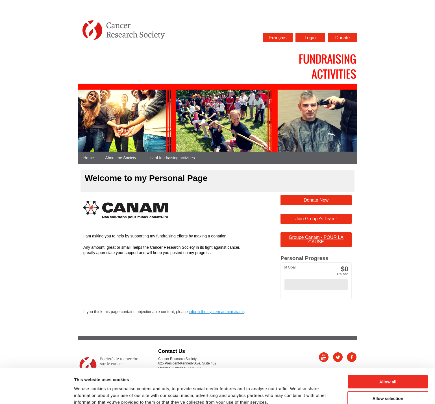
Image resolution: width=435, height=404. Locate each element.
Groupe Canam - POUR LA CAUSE (316, 239)
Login (310, 37)
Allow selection (387, 371)
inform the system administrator (216, 311)
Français (277, 37)
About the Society (120, 158)
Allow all (388, 354)
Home (88, 158)
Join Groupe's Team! (316, 218)
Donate (342, 37)
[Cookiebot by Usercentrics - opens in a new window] (36, 393)
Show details (296, 392)
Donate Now (316, 200)
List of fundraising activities (171, 158)
